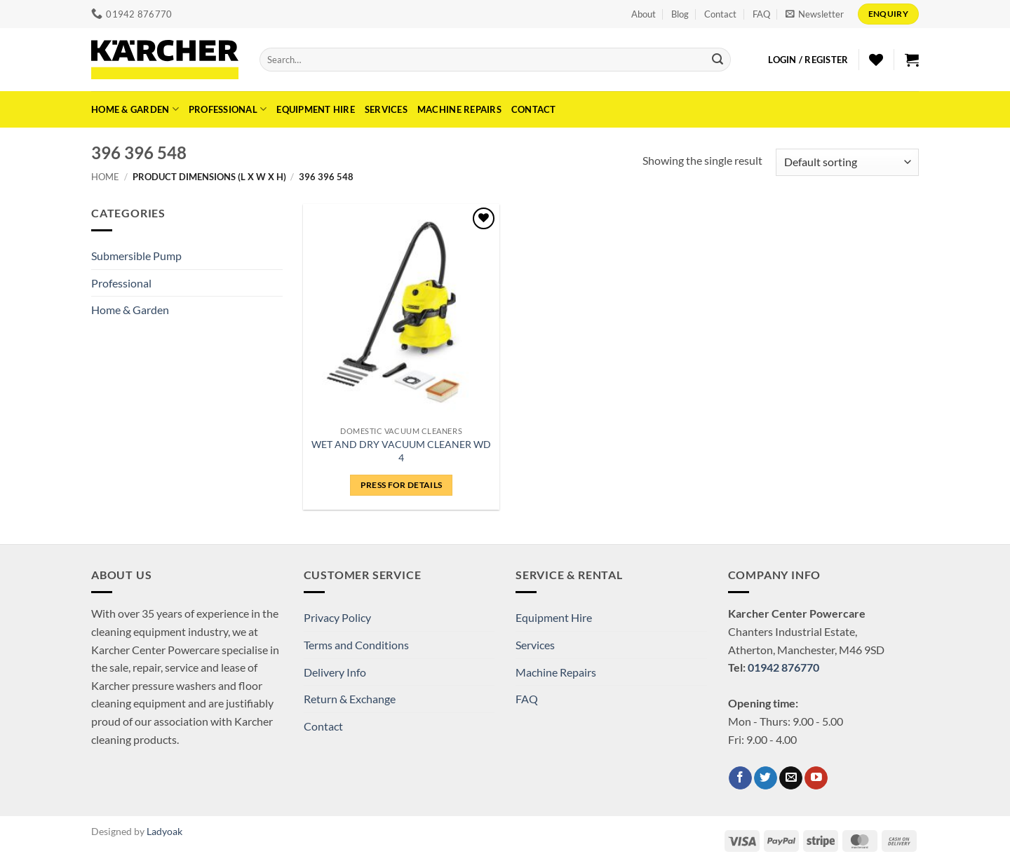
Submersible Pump (136, 255)
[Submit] (717, 60)
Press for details (402, 484)
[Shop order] (847, 162)
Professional (228, 109)
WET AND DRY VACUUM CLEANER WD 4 (401, 450)
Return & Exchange (350, 698)
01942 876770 (783, 667)
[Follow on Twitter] (765, 778)
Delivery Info (335, 672)
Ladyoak (164, 831)
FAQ (761, 14)
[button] (815, 14)
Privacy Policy (337, 617)
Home (105, 176)
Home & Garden (135, 109)
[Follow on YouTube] (816, 778)
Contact (720, 14)
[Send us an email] (790, 778)
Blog (680, 14)
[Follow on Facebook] (740, 778)
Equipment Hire (315, 109)
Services (386, 109)
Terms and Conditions (356, 644)
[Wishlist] (876, 59)
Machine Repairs (459, 109)
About (643, 14)
